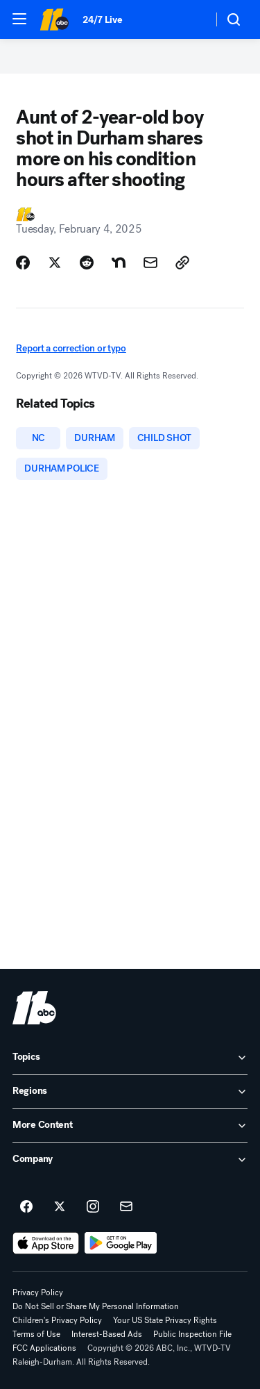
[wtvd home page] (34, 1007)
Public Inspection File (192, 1334)
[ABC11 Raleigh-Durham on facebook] (26, 1207)
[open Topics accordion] (130, 1057)
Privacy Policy (37, 1292)
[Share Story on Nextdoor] (118, 262)
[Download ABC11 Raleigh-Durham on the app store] (45, 1243)
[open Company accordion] (130, 1159)
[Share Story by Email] (150, 262)
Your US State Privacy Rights (165, 1320)
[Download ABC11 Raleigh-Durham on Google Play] (121, 1243)
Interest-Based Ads (106, 1334)
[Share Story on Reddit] (86, 262)
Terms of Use (36, 1334)
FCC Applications (44, 1348)
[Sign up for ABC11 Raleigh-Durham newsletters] (126, 1207)
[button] (19, 19)
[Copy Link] (182, 262)
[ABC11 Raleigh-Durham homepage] (54, 19)
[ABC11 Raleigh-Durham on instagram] (93, 1207)
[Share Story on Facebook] (23, 262)
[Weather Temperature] (191, 19)
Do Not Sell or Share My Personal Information (95, 1306)
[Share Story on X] (55, 262)
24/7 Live (102, 19)
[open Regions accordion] (130, 1091)
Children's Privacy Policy (57, 1320)
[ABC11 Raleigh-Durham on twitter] (59, 1207)
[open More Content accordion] (130, 1125)
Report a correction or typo (70, 348)
